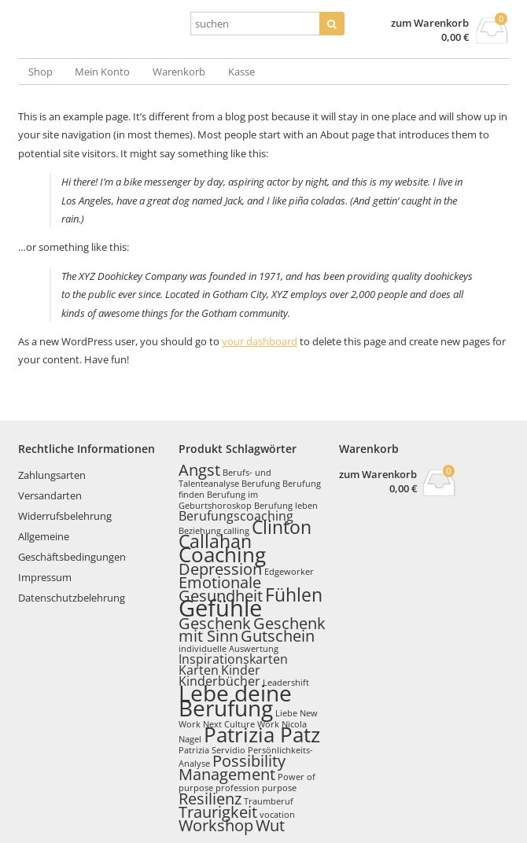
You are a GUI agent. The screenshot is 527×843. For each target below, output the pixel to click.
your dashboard (259, 341)
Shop (40, 71)
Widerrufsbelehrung (65, 516)
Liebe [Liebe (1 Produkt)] (286, 713)
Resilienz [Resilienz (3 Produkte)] (210, 798)
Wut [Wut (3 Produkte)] (270, 825)
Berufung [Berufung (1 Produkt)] (260, 483)
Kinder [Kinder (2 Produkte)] (240, 670)
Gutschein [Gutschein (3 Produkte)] (278, 635)
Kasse (241, 71)
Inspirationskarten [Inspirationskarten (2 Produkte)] (233, 659)
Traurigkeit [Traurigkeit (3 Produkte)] (218, 812)
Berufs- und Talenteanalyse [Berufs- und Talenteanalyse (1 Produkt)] (225, 478)
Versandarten (50, 495)
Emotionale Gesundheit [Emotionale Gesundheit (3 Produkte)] (221, 589)
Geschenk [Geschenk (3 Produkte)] (215, 623)
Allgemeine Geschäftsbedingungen (72, 546)
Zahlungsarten (52, 475)
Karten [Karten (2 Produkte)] (199, 670)
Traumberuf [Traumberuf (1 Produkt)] (268, 801)
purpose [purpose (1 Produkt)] (279, 787)
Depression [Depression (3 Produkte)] (220, 569)
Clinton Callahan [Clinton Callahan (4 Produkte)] (245, 534)
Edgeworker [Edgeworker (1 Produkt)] (289, 571)
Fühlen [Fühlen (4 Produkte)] (293, 594)
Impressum (45, 577)
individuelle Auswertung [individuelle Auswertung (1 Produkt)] (228, 648)
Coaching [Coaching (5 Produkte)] (222, 555)
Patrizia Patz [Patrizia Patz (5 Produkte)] (262, 735)
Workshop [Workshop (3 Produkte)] (216, 825)
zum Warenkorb (430, 23)
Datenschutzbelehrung (71, 598)
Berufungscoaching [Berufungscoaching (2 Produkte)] (236, 516)
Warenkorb (179, 71)
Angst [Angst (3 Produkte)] (199, 469)
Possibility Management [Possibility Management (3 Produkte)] (232, 767)
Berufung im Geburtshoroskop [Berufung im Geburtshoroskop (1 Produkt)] (218, 500)
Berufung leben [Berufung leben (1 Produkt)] (286, 505)
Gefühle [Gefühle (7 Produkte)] (220, 608)
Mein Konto (102, 71)
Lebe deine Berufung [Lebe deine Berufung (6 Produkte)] (235, 700)
